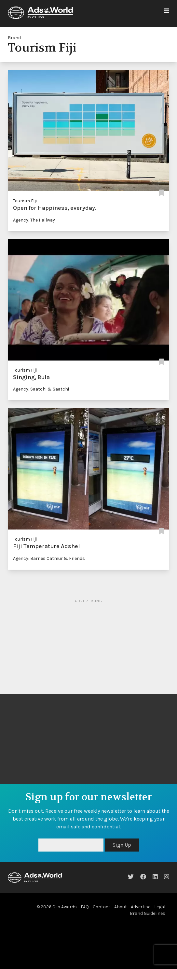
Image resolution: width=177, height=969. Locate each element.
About (120, 907)
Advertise (140, 907)
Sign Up (122, 845)
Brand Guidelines (147, 913)
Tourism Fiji (25, 201)
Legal (159, 907)
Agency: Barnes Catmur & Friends (49, 558)
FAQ (85, 907)
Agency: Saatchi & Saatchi (41, 389)
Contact (101, 907)
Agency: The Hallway (34, 220)
